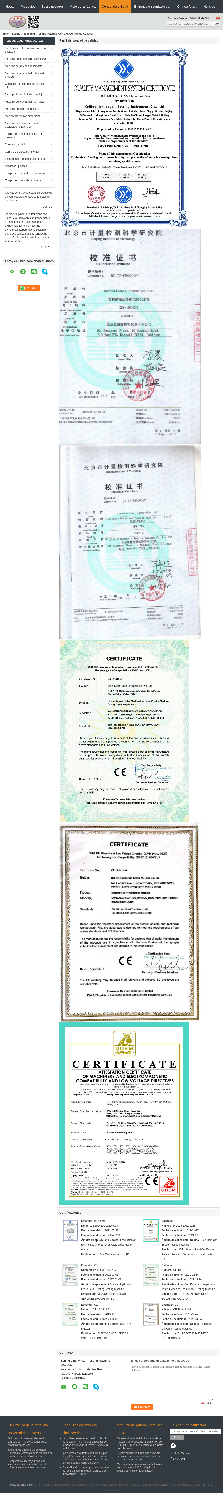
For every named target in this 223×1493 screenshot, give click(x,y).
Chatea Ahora (187, 6)
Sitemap (186, 1453)
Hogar (10, 6)
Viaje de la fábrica (83, 6)
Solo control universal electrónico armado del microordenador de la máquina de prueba (27, 1441)
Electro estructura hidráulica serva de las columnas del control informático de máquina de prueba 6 (139, 1456)
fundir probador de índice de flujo (24, 94)
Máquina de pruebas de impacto (23, 66)
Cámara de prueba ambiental (22, 151)
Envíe (177, 1437)
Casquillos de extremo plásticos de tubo (25, 85)
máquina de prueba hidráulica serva (26, 58)
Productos (28, 6)
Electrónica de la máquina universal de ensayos (27, 50)
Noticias (209, 6)
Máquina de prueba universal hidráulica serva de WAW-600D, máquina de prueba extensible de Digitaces (139, 1467)
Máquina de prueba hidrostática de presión (25, 75)
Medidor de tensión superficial (22, 116)
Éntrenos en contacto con (152, 6)
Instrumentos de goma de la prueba (25, 158)
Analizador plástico (16, 166)
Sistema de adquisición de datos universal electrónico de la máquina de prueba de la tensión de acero (30, 1453)
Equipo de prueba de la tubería (23, 180)
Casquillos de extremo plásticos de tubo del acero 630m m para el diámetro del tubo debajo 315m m (86, 1471)
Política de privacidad (20, 1484)
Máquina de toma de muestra (22, 108)
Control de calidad (115, 6)
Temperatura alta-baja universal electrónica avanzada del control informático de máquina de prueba (28, 1464)
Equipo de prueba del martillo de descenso (24, 135)
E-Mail (174, 1453)
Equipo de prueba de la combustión (25, 173)
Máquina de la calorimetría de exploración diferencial (22, 125)
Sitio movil (177, 1458)
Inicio (6, 33)
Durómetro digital (15, 144)
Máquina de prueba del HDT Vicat (24, 101)
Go (217, 23)
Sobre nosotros (52, 6)
